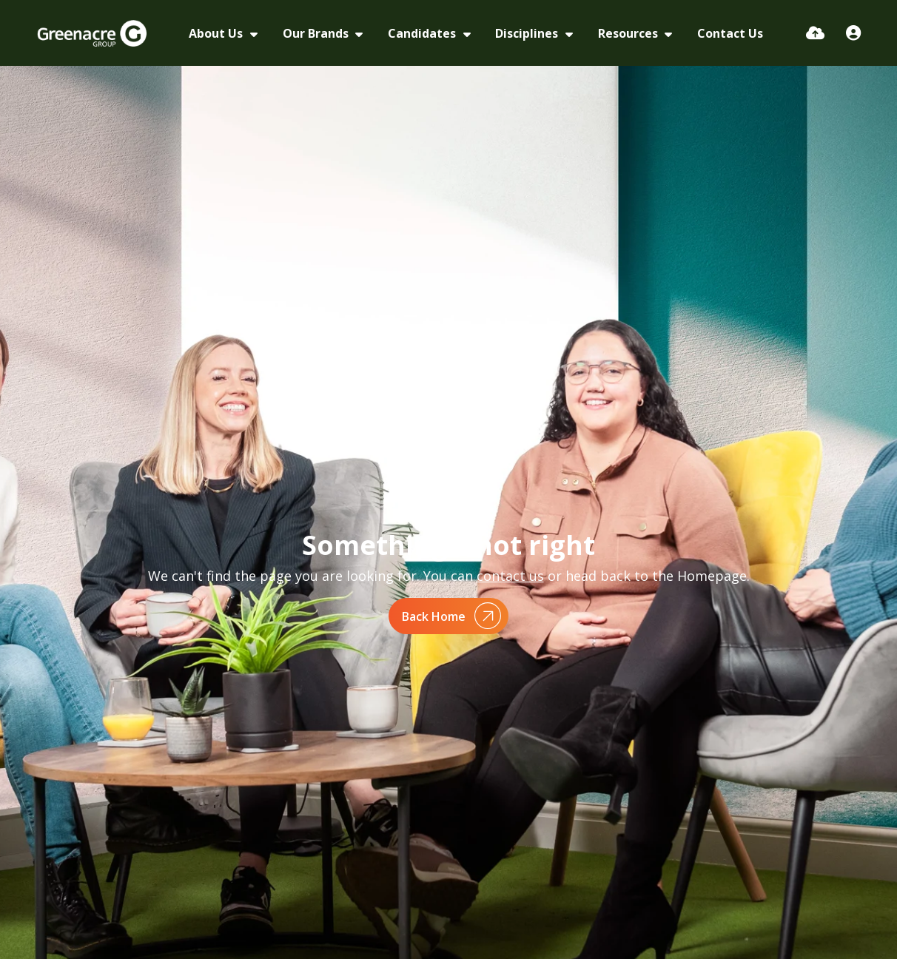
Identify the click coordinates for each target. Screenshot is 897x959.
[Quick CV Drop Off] (815, 32)
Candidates (423, 33)
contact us (510, 576)
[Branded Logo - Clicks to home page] (92, 33)
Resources (629, 33)
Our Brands (317, 33)
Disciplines (528, 33)
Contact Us (730, 33)
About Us (217, 33)
